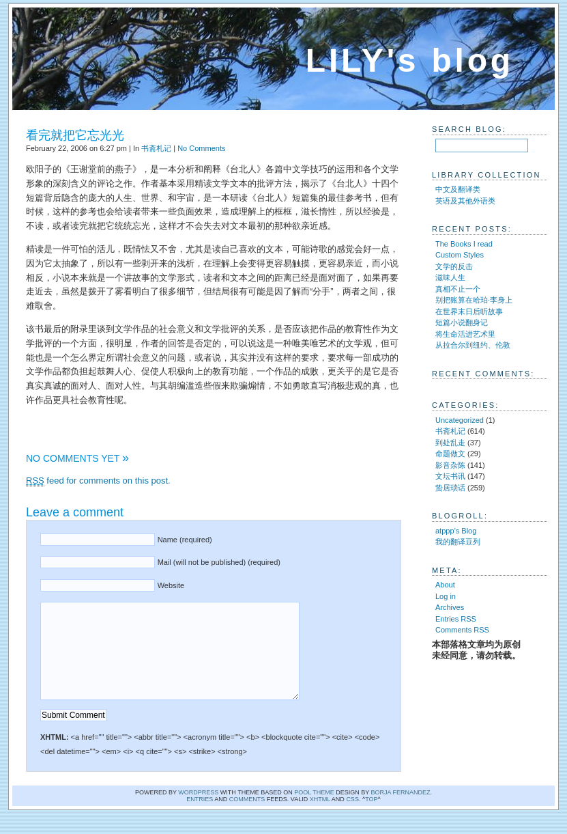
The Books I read (464, 244)
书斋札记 (156, 148)
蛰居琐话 (450, 488)
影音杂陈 (450, 465)
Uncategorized (459, 420)
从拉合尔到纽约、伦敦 (472, 345)
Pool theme (314, 812)
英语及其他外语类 (465, 201)
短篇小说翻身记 (461, 322)
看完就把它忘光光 (75, 135)
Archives (449, 607)
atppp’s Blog (455, 531)
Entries (199, 819)
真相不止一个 (457, 289)
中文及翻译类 (457, 189)
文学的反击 (454, 266)
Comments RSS (462, 630)
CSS (352, 819)
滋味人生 (450, 277)
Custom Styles (459, 255)
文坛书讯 (450, 476)
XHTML (320, 819)
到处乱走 (450, 443)
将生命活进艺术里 (465, 334)
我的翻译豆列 (457, 542)
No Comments (201, 148)
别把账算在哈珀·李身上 (473, 300)
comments (247, 819)
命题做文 (450, 453)
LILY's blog (410, 60)
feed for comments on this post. (98, 480)
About (445, 585)
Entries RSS (455, 619)
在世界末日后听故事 (469, 311)
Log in (445, 596)
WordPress (198, 812)
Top (371, 819)
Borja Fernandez (401, 812)
